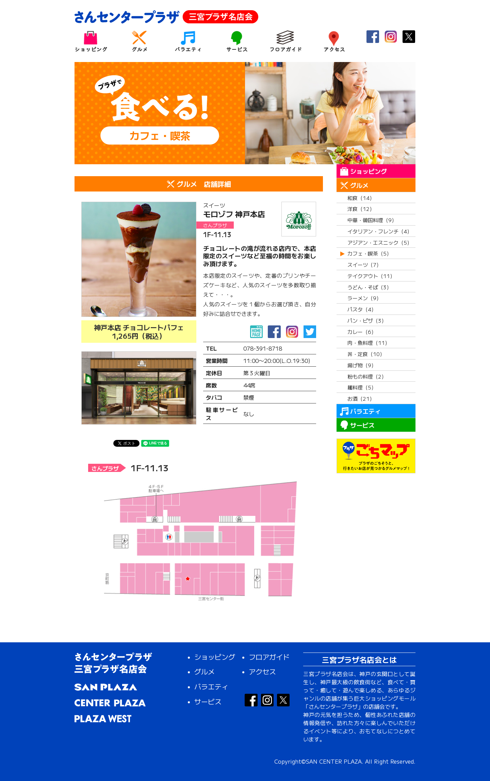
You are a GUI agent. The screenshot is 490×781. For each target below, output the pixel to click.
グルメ (139, 41)
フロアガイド (285, 41)
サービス (236, 41)
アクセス (334, 41)
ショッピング (91, 41)
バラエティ (188, 41)
